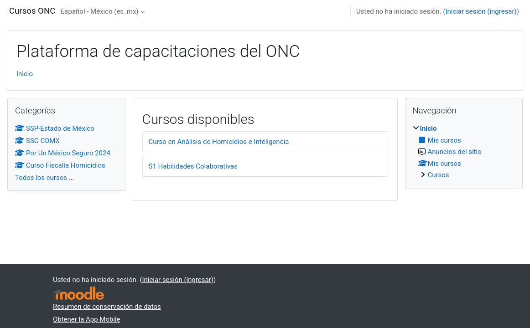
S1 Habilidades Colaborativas (193, 166)
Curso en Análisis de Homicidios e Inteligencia (219, 142)
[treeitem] (464, 151)
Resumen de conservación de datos (107, 306)
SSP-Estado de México (54, 128)
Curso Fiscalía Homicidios (60, 165)
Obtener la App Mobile (86, 319)
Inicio (24, 74)
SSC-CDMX (37, 141)
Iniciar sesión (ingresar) (480, 11)
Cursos (438, 175)
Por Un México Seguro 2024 (62, 153)
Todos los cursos (41, 178)
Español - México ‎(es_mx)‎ (99, 11)
